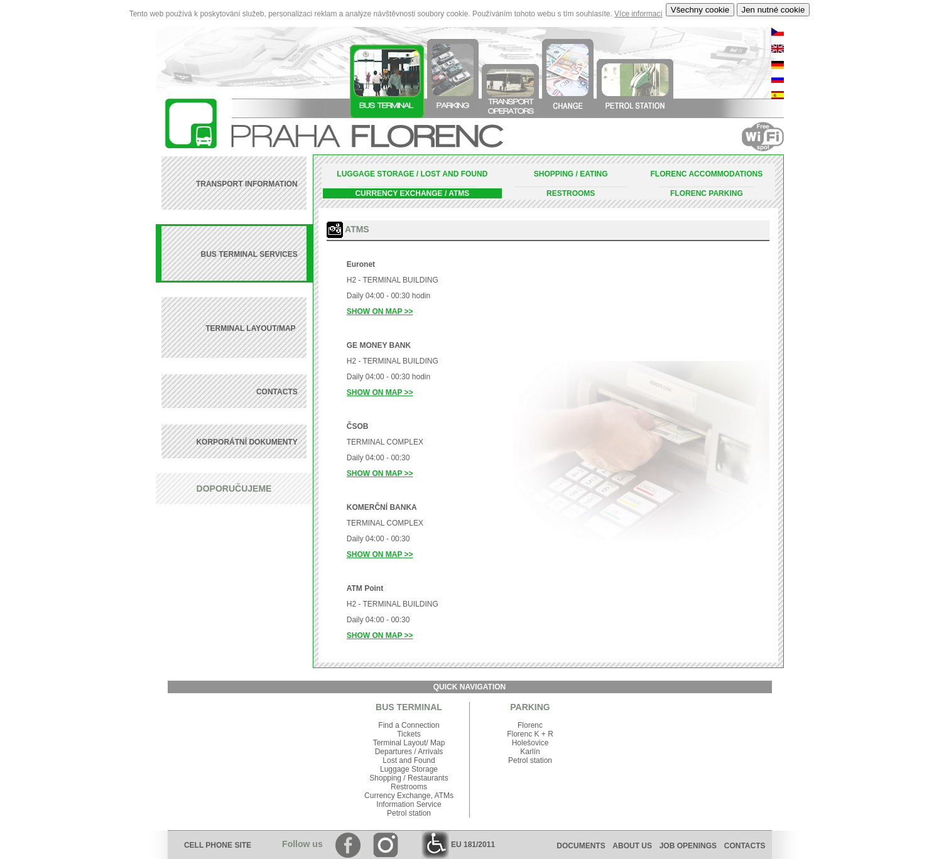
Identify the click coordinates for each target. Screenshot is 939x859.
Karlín (530, 751)
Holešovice (530, 742)
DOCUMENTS (580, 845)
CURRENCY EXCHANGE (398, 193)
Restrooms (409, 786)
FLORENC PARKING (706, 193)
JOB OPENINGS (688, 845)
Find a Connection (408, 725)
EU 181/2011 (458, 844)
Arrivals (430, 751)
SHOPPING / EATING (571, 174)
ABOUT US (632, 845)
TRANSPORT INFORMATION (247, 184)
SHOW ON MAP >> (380, 311)
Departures (393, 751)
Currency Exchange (397, 795)
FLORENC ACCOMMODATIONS (707, 174)
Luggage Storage (409, 769)
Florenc (530, 725)
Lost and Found (409, 760)
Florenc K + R (530, 734)
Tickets (409, 734)
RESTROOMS (570, 193)
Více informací (638, 13)
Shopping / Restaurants (408, 778)
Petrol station (409, 813)
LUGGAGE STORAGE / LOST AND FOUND (412, 174)
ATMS (458, 193)
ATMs (443, 795)
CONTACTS (277, 391)
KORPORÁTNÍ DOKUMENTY (246, 442)
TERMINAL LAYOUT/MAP (251, 328)
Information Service (408, 804)
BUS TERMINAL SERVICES (248, 254)
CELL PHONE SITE (217, 845)
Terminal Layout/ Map (409, 742)
